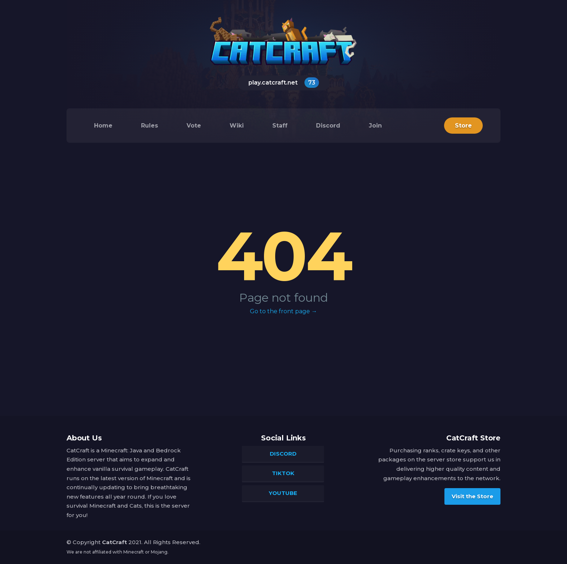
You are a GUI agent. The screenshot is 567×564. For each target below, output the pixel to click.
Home (103, 125)
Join (375, 125)
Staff (279, 125)
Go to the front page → (283, 311)
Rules (149, 125)
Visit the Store (472, 496)
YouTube (283, 493)
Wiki (237, 125)
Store (463, 125)
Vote (194, 125)
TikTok (283, 473)
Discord (328, 125)
